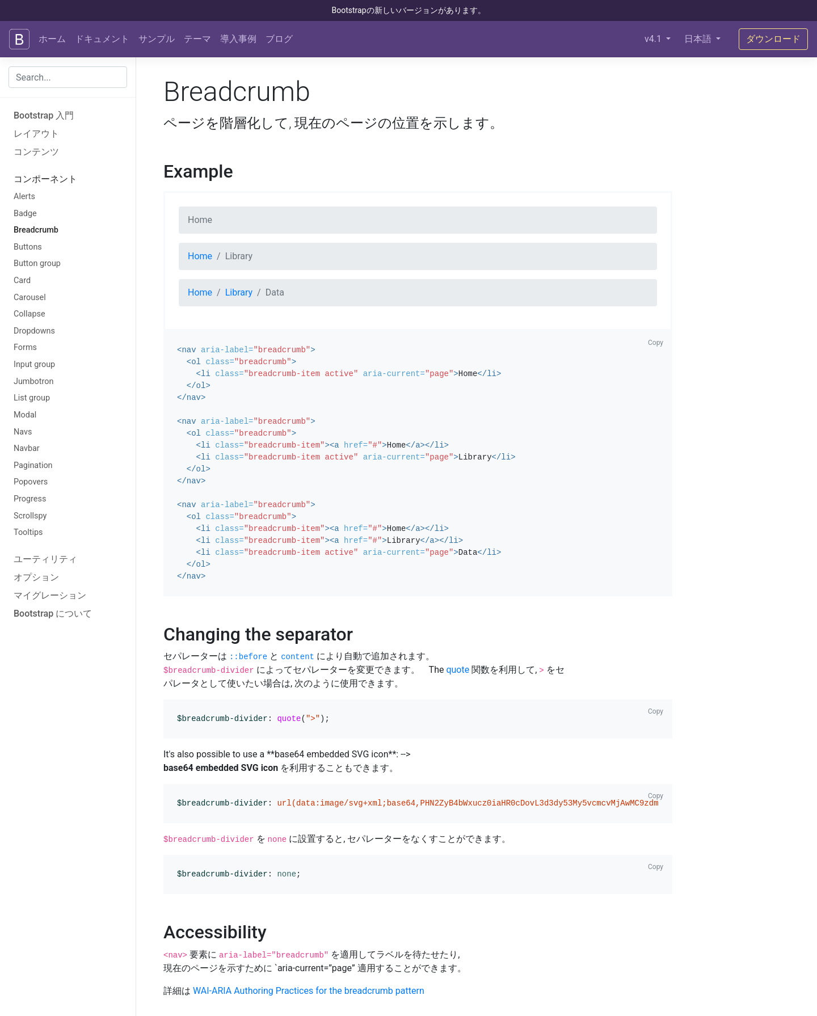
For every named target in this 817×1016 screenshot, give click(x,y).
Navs (23, 432)
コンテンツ (36, 151)
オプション (36, 577)
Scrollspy (30, 516)
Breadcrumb (36, 230)
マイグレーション (50, 595)
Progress (30, 499)
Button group (37, 263)
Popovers (31, 482)
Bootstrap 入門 (44, 115)
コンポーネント (45, 179)
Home (200, 256)
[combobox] (68, 77)
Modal (25, 415)
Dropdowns (34, 331)
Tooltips (28, 532)
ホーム (52, 38)
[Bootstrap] (19, 39)
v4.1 (654, 38)
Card (22, 280)
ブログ (279, 38)
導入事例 (238, 38)
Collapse (29, 314)
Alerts (24, 196)
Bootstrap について (53, 613)
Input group (34, 364)
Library (238, 292)
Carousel (30, 297)
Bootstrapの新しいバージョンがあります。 (408, 10)
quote (457, 669)
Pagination (33, 465)
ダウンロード (773, 38)
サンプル (156, 38)
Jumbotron (33, 381)
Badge (25, 213)
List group (32, 398)
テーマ (197, 38)
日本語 (699, 38)
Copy (655, 343)
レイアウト (36, 133)
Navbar (27, 448)
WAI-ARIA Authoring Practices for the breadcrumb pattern (308, 990)
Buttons (28, 247)
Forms (25, 347)
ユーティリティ (45, 559)
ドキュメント (102, 38)
